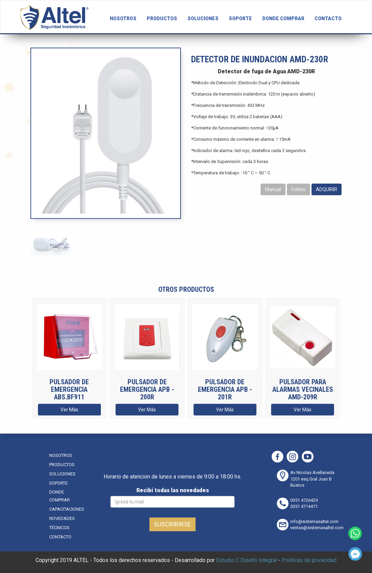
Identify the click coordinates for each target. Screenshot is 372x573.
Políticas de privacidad (309, 560)
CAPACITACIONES (66, 509)
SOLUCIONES (202, 18)
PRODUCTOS (162, 18)
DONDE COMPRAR (283, 18)
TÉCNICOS (59, 527)
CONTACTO (328, 18)
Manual (273, 189)
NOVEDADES (62, 518)
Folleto (298, 189)
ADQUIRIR (326, 189)
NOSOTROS (123, 18)
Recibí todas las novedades (172, 490)
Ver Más (69, 409)
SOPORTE (240, 18)
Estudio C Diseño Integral (246, 560)
